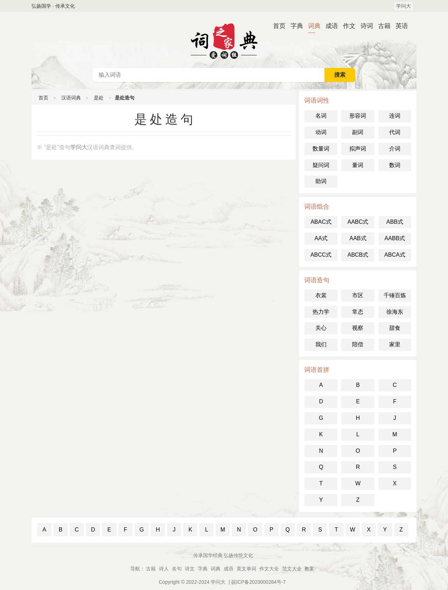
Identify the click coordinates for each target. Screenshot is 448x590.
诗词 (364, 25)
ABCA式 (394, 255)
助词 (321, 181)
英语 (399, 25)
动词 (321, 132)
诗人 (164, 568)
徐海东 (394, 312)
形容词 (357, 116)
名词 (321, 116)
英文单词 (246, 568)
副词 (357, 132)
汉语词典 (224, 40)
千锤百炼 (395, 295)
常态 (357, 312)
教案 (309, 568)
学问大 (403, 6)
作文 (346, 25)
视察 (357, 328)
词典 (311, 25)
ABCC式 (320, 255)
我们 (321, 344)
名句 (177, 568)
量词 (357, 165)
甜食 (394, 328)
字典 (294, 25)
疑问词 (321, 165)
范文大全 (292, 568)
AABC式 (358, 222)
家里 (394, 344)
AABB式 (394, 238)
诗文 (190, 568)
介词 (394, 149)
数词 (394, 165)
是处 (99, 97)
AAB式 (357, 238)
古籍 (381, 25)
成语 (329, 25)
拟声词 (357, 149)
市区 (357, 295)
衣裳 (321, 295)
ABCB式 (358, 255)
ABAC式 (320, 222)
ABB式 (394, 222)
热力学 (321, 312)
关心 (321, 328)
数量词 (321, 149)
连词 (394, 116)
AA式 (320, 238)
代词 (394, 132)
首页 (276, 25)
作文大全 (269, 568)
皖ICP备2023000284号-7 (258, 582)
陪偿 (357, 344)
